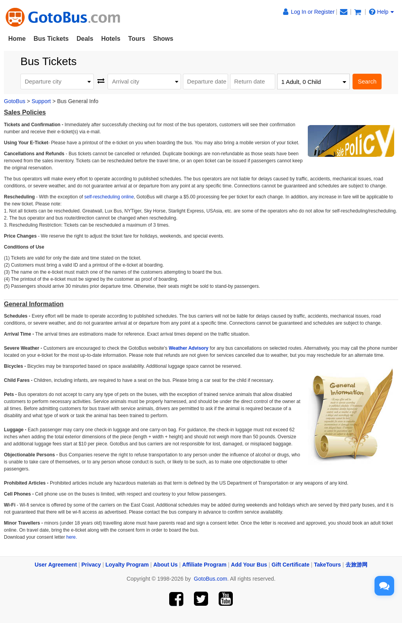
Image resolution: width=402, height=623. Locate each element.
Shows (163, 38)
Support (41, 101)
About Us (165, 564)
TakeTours (327, 564)
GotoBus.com (210, 579)
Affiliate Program (204, 564)
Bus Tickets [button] (51, 38)
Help (381, 12)
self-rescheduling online (109, 197)
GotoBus (14, 101)
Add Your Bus (249, 564)
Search (367, 81)
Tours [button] (136, 38)
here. (71, 537)
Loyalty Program (127, 564)
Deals (85, 38)
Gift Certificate (290, 564)
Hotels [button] (111, 38)
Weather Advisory (188, 348)
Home (17, 38)
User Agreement (56, 564)
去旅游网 (356, 564)
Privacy (91, 564)
